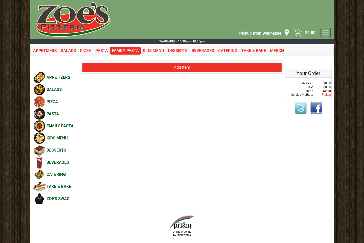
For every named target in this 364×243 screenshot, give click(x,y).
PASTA (102, 50)
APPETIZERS (45, 50)
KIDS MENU (153, 50)
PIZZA (86, 50)
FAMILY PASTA (125, 50)
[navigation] (264, 33)
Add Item (182, 67)
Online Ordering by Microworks (182, 233)
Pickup (326, 94)
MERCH (277, 50)
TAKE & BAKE (253, 50)
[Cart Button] (298, 33)
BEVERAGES (203, 50)
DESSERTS (178, 50)
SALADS (68, 50)
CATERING (227, 50)
